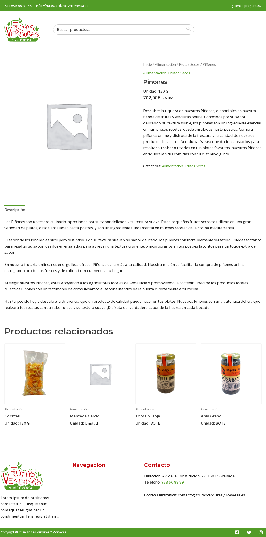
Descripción (14, 209)
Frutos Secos (189, 64)
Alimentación (165, 64)
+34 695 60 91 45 (18, 5)
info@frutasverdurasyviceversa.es (62, 5)
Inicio (147, 64)
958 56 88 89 (172, 482)
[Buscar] (189, 29)
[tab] (14, 210)
